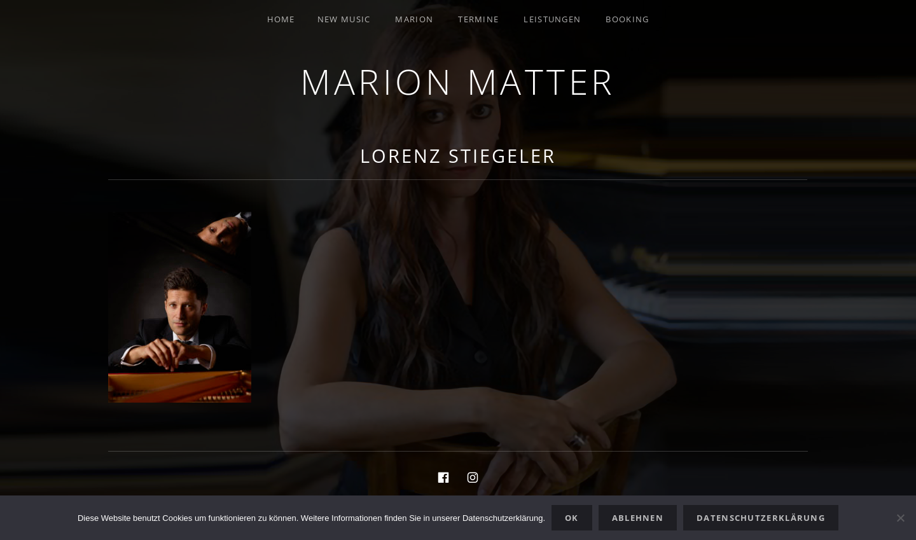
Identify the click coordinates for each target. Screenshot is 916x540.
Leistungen (552, 19)
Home (281, 19)
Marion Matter (458, 81)
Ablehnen (637, 517)
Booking (627, 19)
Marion (414, 19)
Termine (478, 19)
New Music (344, 19)
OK (572, 517)
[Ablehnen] (900, 517)
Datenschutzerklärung (761, 517)
